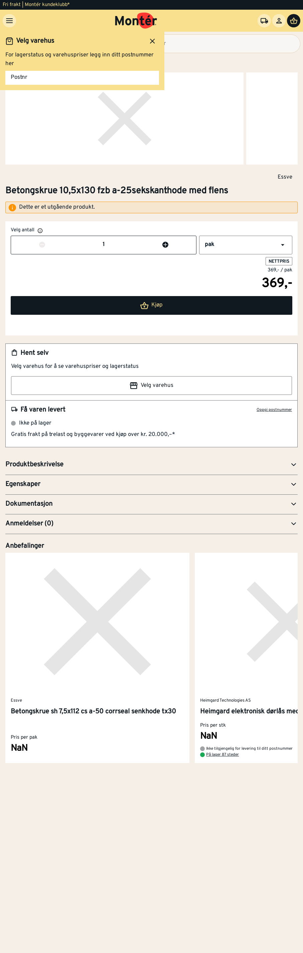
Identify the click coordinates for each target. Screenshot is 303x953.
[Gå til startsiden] (136, 20)
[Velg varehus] (264, 20)
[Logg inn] (279, 20)
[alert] (151, 208)
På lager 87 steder (222, 755)
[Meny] (9, 20)
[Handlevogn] (293, 20)
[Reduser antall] (42, 245)
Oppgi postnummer (274, 410)
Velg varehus (151, 386)
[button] (245, 245)
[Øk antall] (165, 245)
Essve (285, 177)
